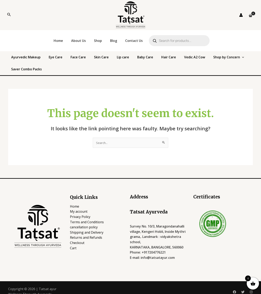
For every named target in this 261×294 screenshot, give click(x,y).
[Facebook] (234, 283)
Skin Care (91, 59)
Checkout (77, 234)
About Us (78, 40)
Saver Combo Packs (231, 59)
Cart (73, 240)
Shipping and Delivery (86, 224)
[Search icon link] (9, 15)
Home (58, 40)
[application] (210, 59)
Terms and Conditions (87, 214)
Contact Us (134, 40)
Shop (98, 40)
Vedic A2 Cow (166, 59)
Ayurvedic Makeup (29, 59)
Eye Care (55, 59)
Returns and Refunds (86, 229)
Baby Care (126, 59)
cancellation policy (84, 219)
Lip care (109, 59)
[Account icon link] (241, 15)
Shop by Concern (196, 59)
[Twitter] (242, 283)
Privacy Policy (80, 208)
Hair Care (145, 59)
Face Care (73, 59)
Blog (113, 40)
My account (78, 203)
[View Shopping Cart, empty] (250, 15)
